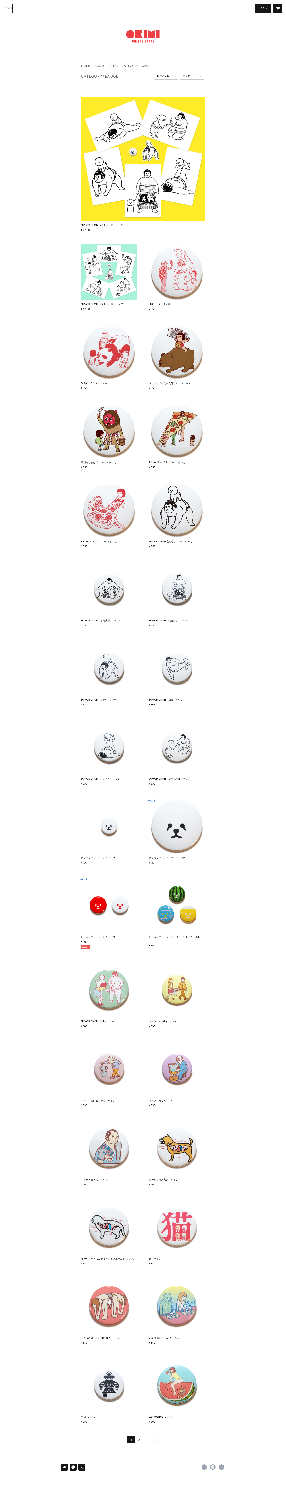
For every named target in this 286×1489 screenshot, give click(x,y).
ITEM (114, 65)
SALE (146, 65)
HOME (86, 65)
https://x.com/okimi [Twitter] (204, 1467)
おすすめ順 (163, 76)
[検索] (8, 8)
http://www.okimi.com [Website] (221, 1467)
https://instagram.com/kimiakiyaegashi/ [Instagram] (213, 1467)
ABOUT (100, 65)
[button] (263, 8)
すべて (186, 76)
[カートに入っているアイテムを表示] (277, 8)
